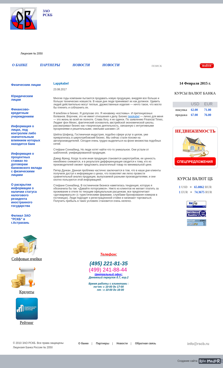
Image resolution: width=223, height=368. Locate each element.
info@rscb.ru (198, 344)
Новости (122, 343)
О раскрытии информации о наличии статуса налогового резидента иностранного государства (24, 195)
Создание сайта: (187, 360)
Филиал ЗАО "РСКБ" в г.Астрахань (21, 219)
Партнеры (102, 343)
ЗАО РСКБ (47, 13)
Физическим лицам (26, 85)
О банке (83, 343)
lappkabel (133, 116)
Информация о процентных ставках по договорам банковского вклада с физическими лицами (26, 164)
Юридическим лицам (22, 97)
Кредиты (26, 292)
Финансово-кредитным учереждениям (22, 113)
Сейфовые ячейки (27, 259)
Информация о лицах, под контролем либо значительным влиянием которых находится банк (25, 135)
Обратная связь (145, 343)
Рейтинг (27, 322)
